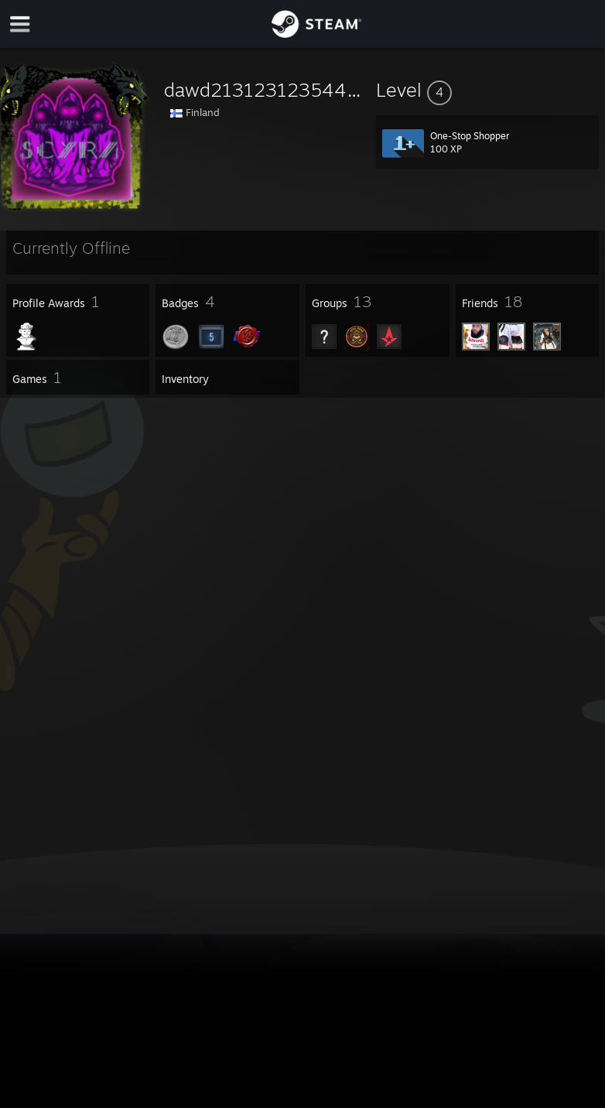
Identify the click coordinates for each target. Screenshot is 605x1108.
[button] (487, 89)
